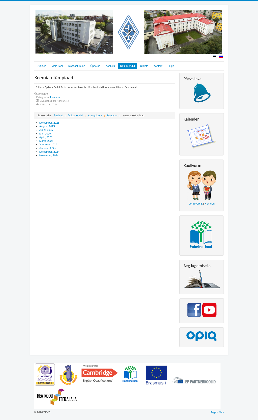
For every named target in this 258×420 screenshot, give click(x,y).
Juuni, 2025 (46, 129)
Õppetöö (95, 65)
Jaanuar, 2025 (47, 148)
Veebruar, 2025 (48, 144)
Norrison (209, 203)
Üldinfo (144, 65)
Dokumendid (127, 65)
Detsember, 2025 (49, 122)
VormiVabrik (196, 203)
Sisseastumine (76, 65)
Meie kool (57, 65)
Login (171, 65)
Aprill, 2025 (45, 137)
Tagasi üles (217, 412)
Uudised (41, 65)
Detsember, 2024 (49, 151)
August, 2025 (47, 126)
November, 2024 (48, 155)
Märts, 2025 (46, 140)
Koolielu (110, 65)
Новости (55, 97)
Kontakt (158, 65)
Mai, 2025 (45, 133)
